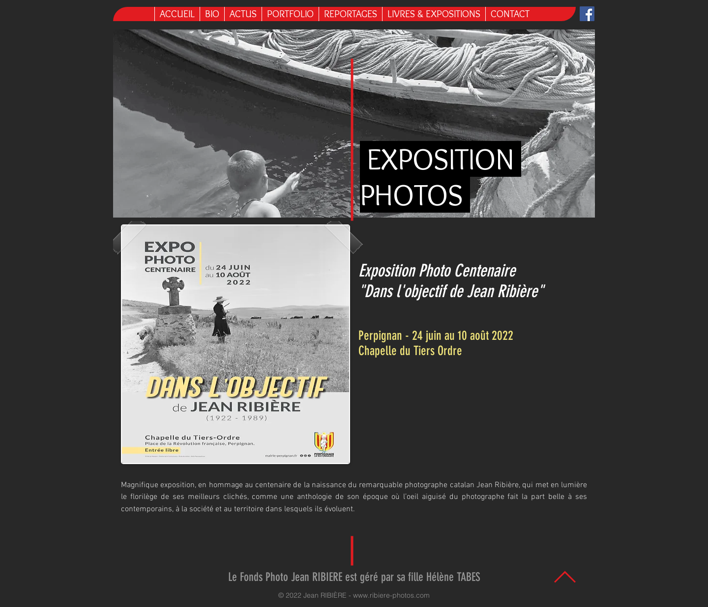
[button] (433, 14)
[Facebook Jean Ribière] (587, 13)
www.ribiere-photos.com (391, 595)
